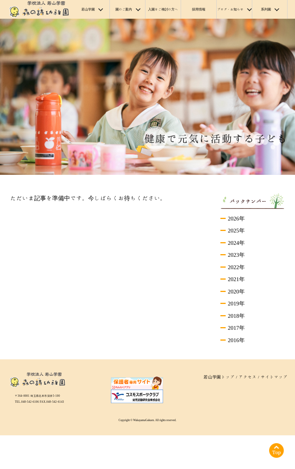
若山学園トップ (219, 377)
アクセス (248, 377)
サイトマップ (274, 377)
